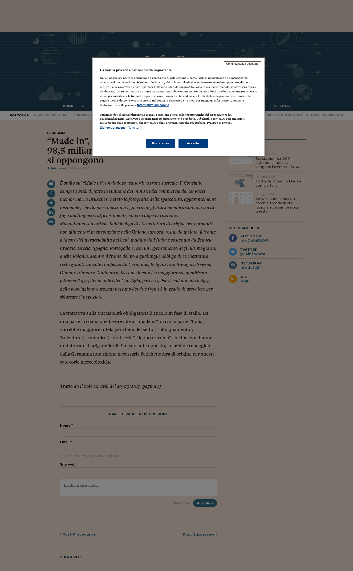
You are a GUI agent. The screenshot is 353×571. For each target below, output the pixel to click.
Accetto (193, 143)
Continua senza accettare (242, 63)
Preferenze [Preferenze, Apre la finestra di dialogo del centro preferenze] (160, 143)
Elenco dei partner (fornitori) (121, 127)
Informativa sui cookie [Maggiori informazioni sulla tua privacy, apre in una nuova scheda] (153, 105)
